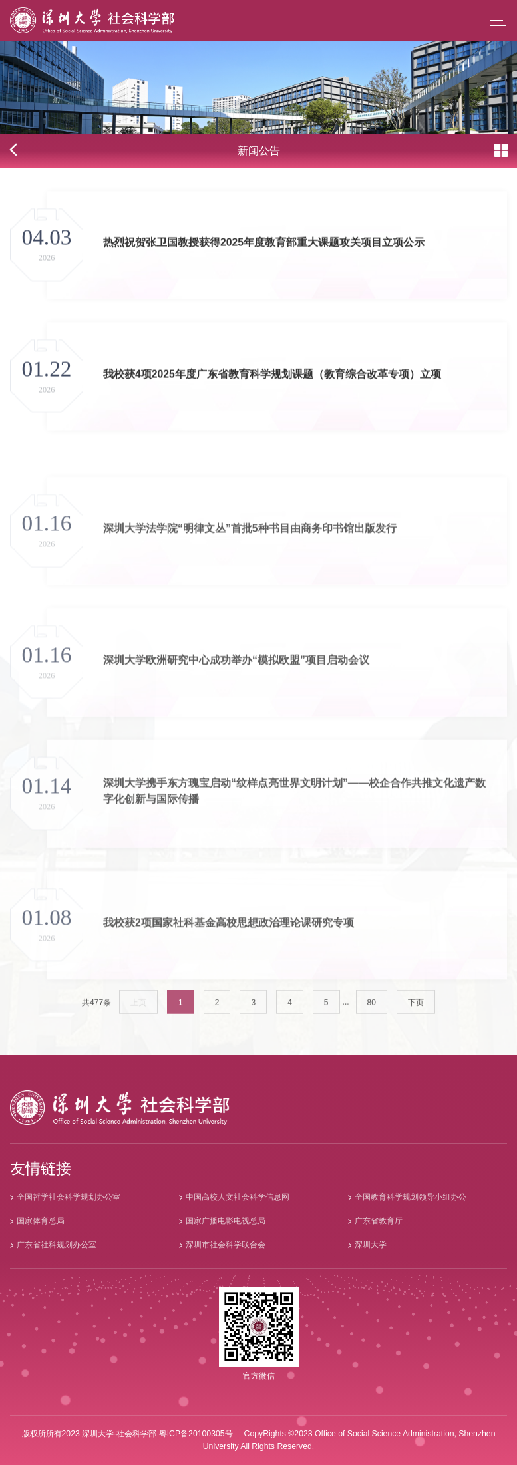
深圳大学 (371, 1244)
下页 (416, 1010)
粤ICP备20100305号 (196, 1433)
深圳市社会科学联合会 (225, 1244)
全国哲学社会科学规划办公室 (68, 1197)
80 (371, 1010)
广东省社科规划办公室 (56, 1244)
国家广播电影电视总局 (225, 1220)
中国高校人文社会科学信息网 (237, 1197)
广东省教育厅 (379, 1220)
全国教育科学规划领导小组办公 (410, 1197)
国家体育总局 (41, 1220)
